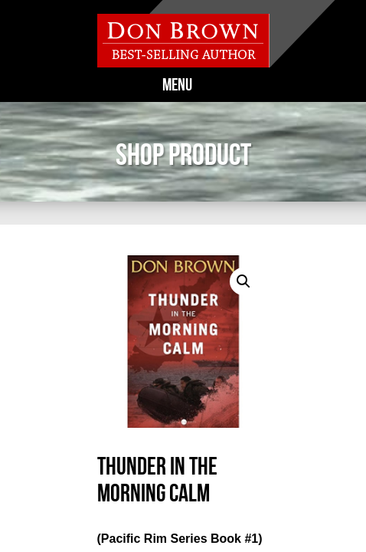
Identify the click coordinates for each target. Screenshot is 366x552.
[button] (243, 281)
